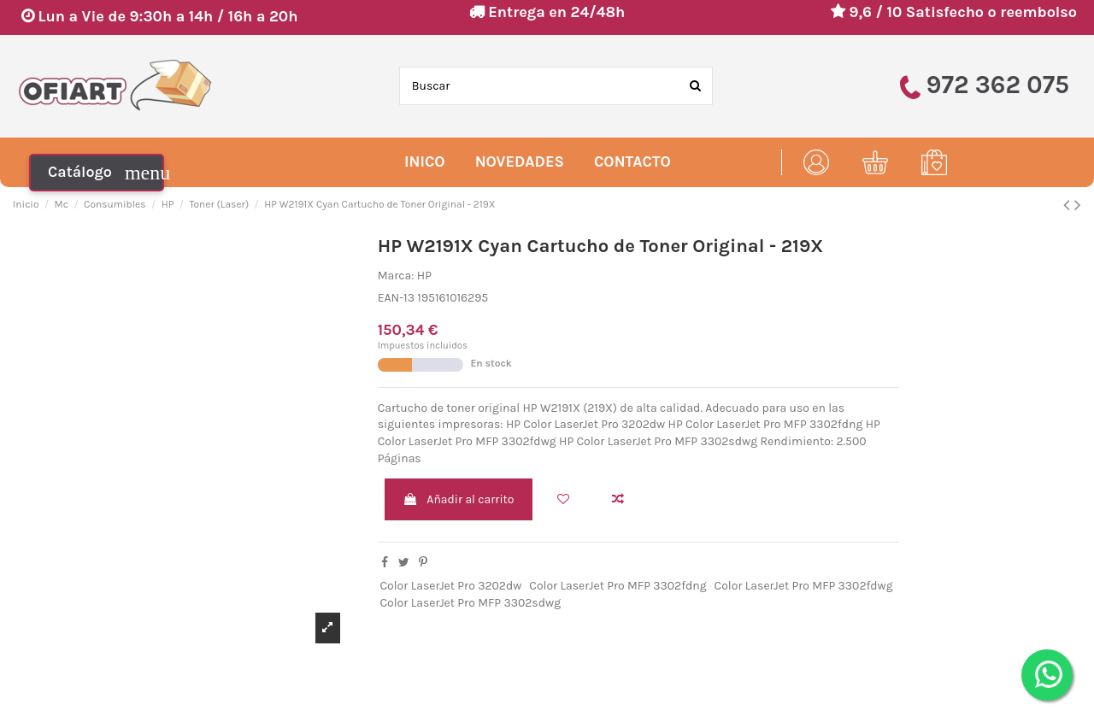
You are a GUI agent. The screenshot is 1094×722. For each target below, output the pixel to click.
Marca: (396, 275)
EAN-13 (396, 298)
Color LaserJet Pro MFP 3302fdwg (804, 585)
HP (424, 275)
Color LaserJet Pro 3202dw (450, 585)
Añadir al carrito (458, 499)
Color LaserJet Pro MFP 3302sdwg (470, 603)
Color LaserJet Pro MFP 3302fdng (617, 585)
